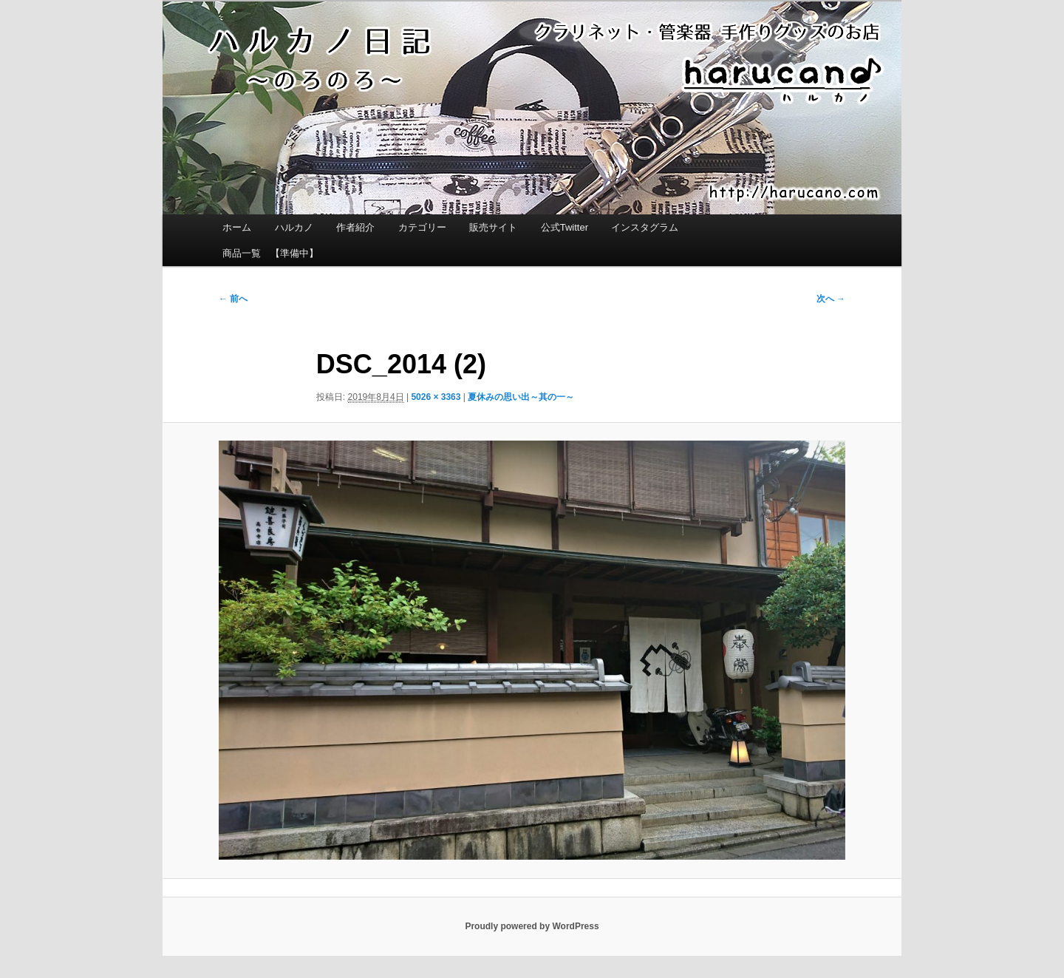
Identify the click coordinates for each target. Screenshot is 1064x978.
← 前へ (233, 298)
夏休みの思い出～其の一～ (521, 397)
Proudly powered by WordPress (531, 926)
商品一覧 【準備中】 (270, 253)
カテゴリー (422, 227)
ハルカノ (294, 227)
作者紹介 (355, 227)
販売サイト (493, 227)
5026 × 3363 (435, 397)
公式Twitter (564, 227)
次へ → (830, 298)
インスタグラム (644, 227)
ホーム (236, 227)
